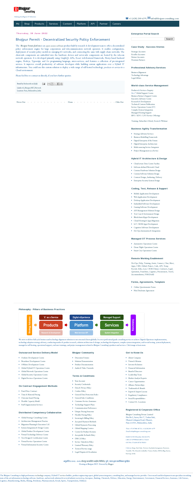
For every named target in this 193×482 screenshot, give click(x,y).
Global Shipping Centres (84, 428)
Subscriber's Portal (146, 121)
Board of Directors (135, 371)
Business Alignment (138, 72)
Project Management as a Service (146, 150)
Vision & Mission (134, 361)
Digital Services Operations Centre (34, 378)
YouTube (139, 448)
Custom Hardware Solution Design (147, 170)
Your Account (80, 381)
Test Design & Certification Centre (34, 438)
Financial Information (136, 368)
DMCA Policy (80, 438)
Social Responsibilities (136, 398)
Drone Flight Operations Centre (146, 247)
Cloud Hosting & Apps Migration (146, 220)
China (155, 268)
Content (67, 23)
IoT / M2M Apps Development (146, 224)
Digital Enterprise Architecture (145, 144)
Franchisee (144, 271)
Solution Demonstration (84, 361)
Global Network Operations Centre (34, 371)
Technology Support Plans (85, 404)
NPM (160, 451)
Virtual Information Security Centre (35, 444)
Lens (145, 268)
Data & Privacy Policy (83, 387)
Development (146, 101)
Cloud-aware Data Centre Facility (147, 163)
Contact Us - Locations (137, 402)
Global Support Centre (144, 93)
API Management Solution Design (147, 210)
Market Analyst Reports (137, 378)
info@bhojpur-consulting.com (165, 18)
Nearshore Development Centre (33, 361)
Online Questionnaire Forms (145, 287)
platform (37, 45)
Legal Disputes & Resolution (86, 452)
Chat (167, 263)
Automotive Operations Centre (145, 243)
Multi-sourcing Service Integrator (146, 147)
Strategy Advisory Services (143, 133)
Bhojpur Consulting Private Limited (139, 414)
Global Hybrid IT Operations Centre (35, 368)
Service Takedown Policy (84, 442)
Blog (164, 451)
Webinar (164, 121)
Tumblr (128, 451)
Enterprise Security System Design (147, 180)
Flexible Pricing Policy (83, 414)
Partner (104, 23)
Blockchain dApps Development (146, 217)
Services (53, 23)
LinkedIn (144, 451)
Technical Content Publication (143, 104)
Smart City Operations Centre (145, 250)
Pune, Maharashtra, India (32, 90)
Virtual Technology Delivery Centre (34, 434)
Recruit (134, 268)
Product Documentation (84, 364)
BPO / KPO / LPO (139, 115)
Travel (170, 271)
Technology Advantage (139, 75)
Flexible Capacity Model (30, 401)
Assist (153, 263)
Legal (170, 268)
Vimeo (150, 451)
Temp (166, 266)
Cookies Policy (80, 391)
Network (38, 88)
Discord (137, 451)
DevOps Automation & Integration (147, 230)
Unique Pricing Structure (84, 411)
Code (156, 266)
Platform (81, 23)
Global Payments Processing (85, 425)
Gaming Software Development (146, 207)
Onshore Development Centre (32, 357)
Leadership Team (135, 374)
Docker (155, 451)
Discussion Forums (82, 357)
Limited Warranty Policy (84, 445)
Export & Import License (137, 391)
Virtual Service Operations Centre (34, 441)
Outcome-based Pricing (30, 398)
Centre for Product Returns (85, 431)
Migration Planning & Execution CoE (35, 424)
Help (141, 263)
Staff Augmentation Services (32, 404)
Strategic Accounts (138, 51)
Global (144, 266)
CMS (138, 266)
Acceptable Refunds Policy (85, 435)
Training (134, 121)
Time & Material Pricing (30, 394)
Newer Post (21, 102)
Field (151, 274)
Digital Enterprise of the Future (146, 140)
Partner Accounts (137, 57)
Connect (160, 263)
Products (39, 23)
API (93, 23)
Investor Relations (135, 364)
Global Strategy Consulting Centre (34, 417)
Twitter (145, 448)
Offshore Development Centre (32, 364)
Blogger (111, 464)
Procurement (162, 271)
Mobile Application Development (146, 193)
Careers (117, 23)
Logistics (152, 271)
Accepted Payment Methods (85, 421)
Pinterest (166, 448)
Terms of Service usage (83, 448)
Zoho (140, 268)
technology (39, 475)
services (63, 475)
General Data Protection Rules (86, 394)
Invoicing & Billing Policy (84, 418)
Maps (133, 448)
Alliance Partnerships (136, 385)
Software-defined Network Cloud (146, 167)
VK (133, 451)
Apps (133, 266)
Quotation (135, 271)
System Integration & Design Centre (35, 427)
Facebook (152, 448)
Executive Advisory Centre (141, 98)
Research (134, 101)
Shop (27, 23)
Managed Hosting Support (141, 112)
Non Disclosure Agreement (144, 290)
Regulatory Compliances (137, 395)
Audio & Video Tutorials (84, 368)
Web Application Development (145, 197)
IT (153, 107)
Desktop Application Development (147, 200)
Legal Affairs (136, 78)
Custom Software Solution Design (146, 173)
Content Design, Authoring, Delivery (148, 177)
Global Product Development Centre (35, 431)
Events (156, 121)
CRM (149, 268)
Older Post (119, 102)
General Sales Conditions (84, 398)
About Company (134, 357)
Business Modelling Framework (145, 137)
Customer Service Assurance (85, 401)
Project (150, 266)
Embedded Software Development (147, 203)
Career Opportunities (136, 381)
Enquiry (150, 90)
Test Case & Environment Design (146, 214)
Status (168, 451)
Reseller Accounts (138, 54)
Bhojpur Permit (27, 45)
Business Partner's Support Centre (144, 96)
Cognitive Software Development (146, 227)
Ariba (133, 453)
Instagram (158, 448)
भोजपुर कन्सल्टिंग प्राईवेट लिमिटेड (93, 461)
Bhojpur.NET (29, 88)
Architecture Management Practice (34, 421)
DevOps (134, 263)
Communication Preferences (85, 408)
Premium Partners (138, 60)
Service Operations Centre (141, 107)
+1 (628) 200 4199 (137, 18)
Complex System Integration (142, 110)
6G (23, 88)
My (17, 23)
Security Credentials (82, 384)
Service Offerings (153, 115)
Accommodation (137, 274)
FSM (147, 274)
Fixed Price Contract (29, 391)
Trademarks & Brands (136, 388)
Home (70, 102)
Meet (171, 263)
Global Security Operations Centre (34, 374)
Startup (128, 453)
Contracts (163, 268)
